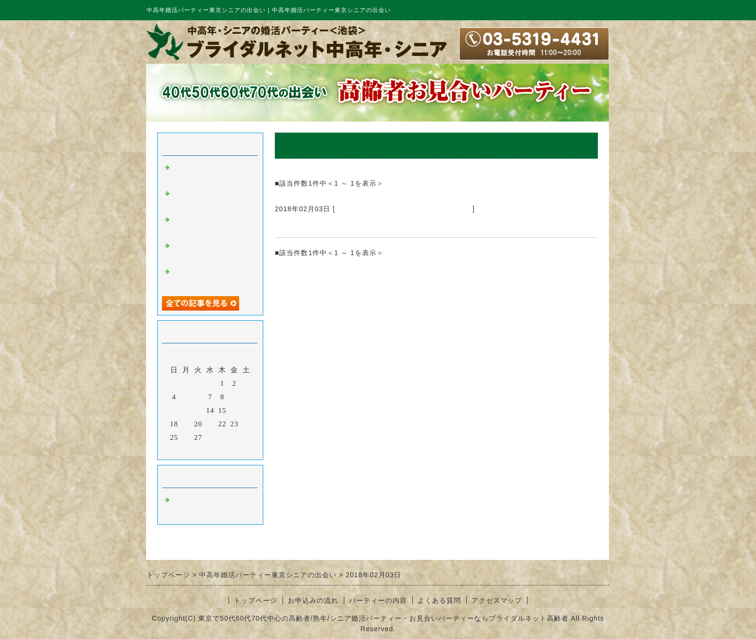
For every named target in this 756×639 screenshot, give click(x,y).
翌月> (230, 450)
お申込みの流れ (313, 600)
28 (210, 437)
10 (247, 397)
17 (247, 410)
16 (234, 410)
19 (186, 424)
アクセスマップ (497, 600)
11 (174, 410)
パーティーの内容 (378, 600)
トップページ (255, 600)
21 (210, 424)
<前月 (190, 450)
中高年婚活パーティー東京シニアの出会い (403, 209)
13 (198, 410)
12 (186, 410)
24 (247, 424)
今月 (210, 450)
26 (186, 437)
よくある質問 (439, 600)
